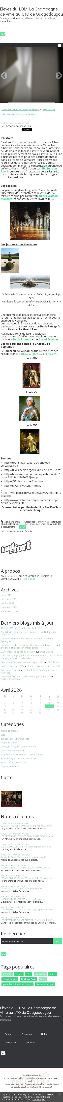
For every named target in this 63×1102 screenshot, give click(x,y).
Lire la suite (29, 578)
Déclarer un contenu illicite (14, 1084)
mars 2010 (6, 595)
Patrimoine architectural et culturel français (22, 754)
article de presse (9, 731)
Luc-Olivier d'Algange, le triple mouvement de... (24, 655)
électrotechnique (45, 984)
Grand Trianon (48, 339)
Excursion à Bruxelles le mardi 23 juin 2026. (22, 662)
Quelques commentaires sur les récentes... (22, 638)
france (43, 979)
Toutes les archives (9, 611)
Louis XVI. (52, 354)
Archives (30, 1042)
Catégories (10, 1042)
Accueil (8, 1033)
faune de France (9, 742)
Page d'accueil (49, 109)
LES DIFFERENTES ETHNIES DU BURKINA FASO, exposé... (28, 836)
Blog (3, 735)
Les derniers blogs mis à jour (14, 1078)
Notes (44, 1033)
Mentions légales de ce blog (34, 1084)
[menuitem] (21, 109)
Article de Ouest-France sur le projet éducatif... (24, 857)
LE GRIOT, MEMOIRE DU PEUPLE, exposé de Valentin (26, 825)
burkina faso (28, 979)
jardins (11, 526)
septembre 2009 (9, 607)
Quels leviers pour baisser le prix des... (20, 632)
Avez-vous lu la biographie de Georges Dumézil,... (26, 676)
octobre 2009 (7, 603)
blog (49, 1087)
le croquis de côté (33, 628)
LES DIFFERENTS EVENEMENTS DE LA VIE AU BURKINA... (27, 920)
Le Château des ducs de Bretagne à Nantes (20, 109)
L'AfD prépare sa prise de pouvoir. (18, 651)
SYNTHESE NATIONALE (12, 679)
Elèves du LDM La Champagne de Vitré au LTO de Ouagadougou (31, 11)
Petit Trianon (22, 339)
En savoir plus (38, 1099)
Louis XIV (24, 354)
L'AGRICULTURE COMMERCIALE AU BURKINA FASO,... (26, 867)
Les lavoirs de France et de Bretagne (19, 114)
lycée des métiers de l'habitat (17, 984)
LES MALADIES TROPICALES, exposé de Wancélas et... (27, 878)
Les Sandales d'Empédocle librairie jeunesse (29, 671)
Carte (7, 777)
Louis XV (37, 354)
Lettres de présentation (13, 750)
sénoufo (7, 973)
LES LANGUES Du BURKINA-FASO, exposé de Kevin (26, 846)
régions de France (10, 766)
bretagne (40, 973)
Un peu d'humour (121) (12, 666)
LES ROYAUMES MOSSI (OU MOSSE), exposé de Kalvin (27, 909)
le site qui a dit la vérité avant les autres (31, 646)
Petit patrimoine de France (14, 762)
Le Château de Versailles (16, 126)
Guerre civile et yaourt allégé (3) (44, 666)
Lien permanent (10, 521)
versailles (44, 523)
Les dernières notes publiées (36, 1078)
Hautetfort (37, 1075)
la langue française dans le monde (18, 746)
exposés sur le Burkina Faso (15, 739)
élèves (19, 973)
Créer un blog (26, 1075)
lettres (53, 973)
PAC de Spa (54, 662)
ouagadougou (10, 979)
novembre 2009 (8, 599)
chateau (34, 523)
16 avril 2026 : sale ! (10, 628)
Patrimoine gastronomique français (18, 758)
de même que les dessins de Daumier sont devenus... (28, 645)
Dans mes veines (9, 670)
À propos (27, 1033)
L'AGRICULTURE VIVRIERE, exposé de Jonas (22, 899)
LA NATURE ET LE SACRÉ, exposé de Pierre (21, 888)
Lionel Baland (46, 651)
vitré (29, 973)
